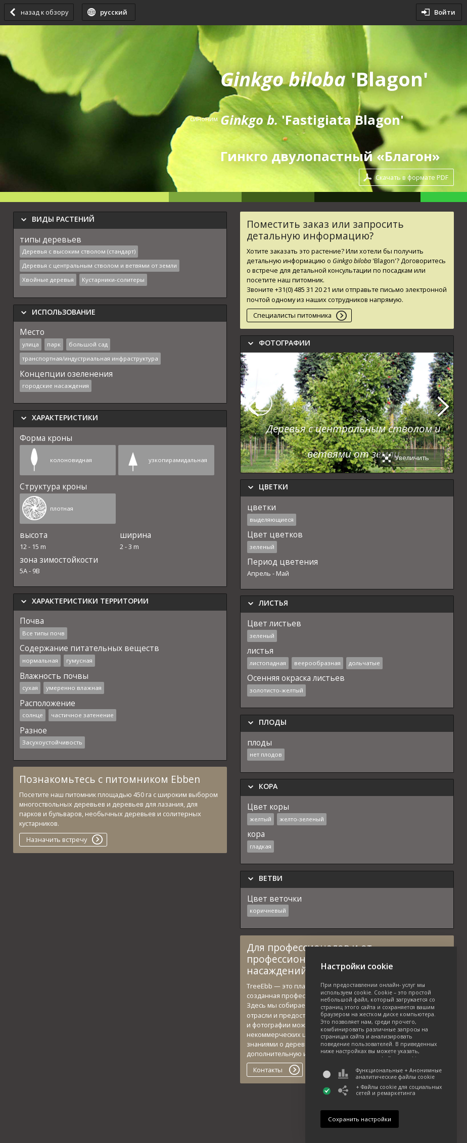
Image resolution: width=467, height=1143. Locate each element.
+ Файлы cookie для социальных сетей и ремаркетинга (390, 1090)
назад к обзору (44, 12)
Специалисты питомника (292, 315)
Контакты (268, 1069)
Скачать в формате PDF (412, 177)
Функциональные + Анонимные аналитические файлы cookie (390, 1073)
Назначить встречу (56, 839)
